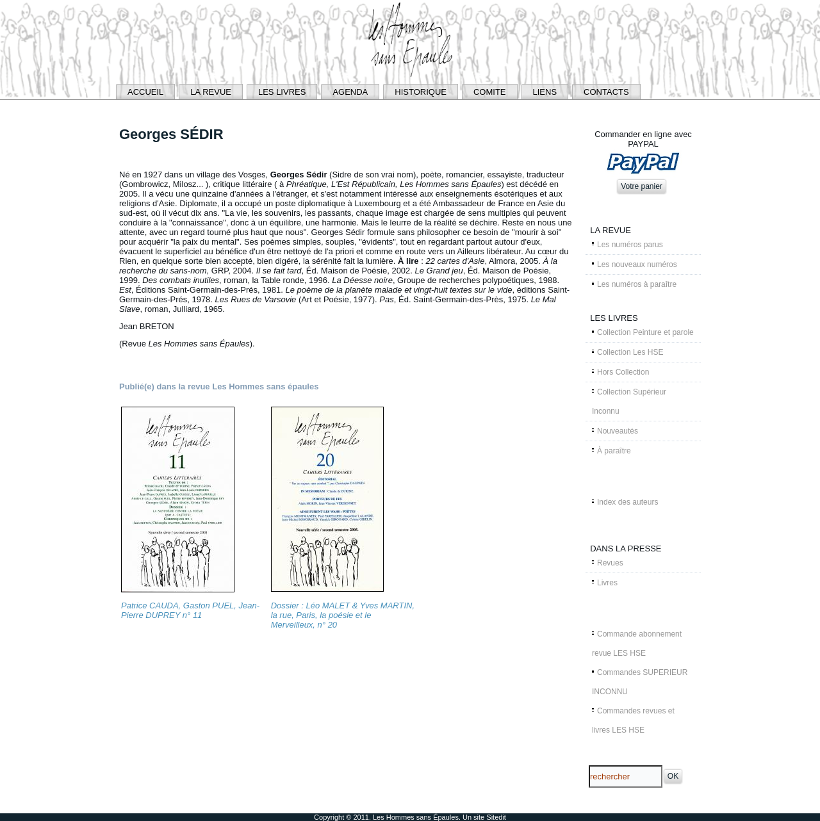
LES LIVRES (282, 92)
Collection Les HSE (630, 352)
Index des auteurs (627, 502)
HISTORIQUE (421, 92)
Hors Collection (623, 372)
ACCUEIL (145, 92)
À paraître (614, 450)
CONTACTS (606, 92)
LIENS (545, 92)
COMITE (489, 92)
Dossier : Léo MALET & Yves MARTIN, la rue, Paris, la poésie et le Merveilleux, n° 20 (342, 615)
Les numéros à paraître (636, 284)
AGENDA (350, 92)
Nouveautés (617, 431)
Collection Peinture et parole (645, 332)
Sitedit (496, 817)
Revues (610, 562)
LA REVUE (210, 92)
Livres (607, 582)
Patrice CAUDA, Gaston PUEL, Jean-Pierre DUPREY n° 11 (190, 610)
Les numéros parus (630, 244)
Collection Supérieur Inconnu (629, 401)
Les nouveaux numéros (637, 264)
